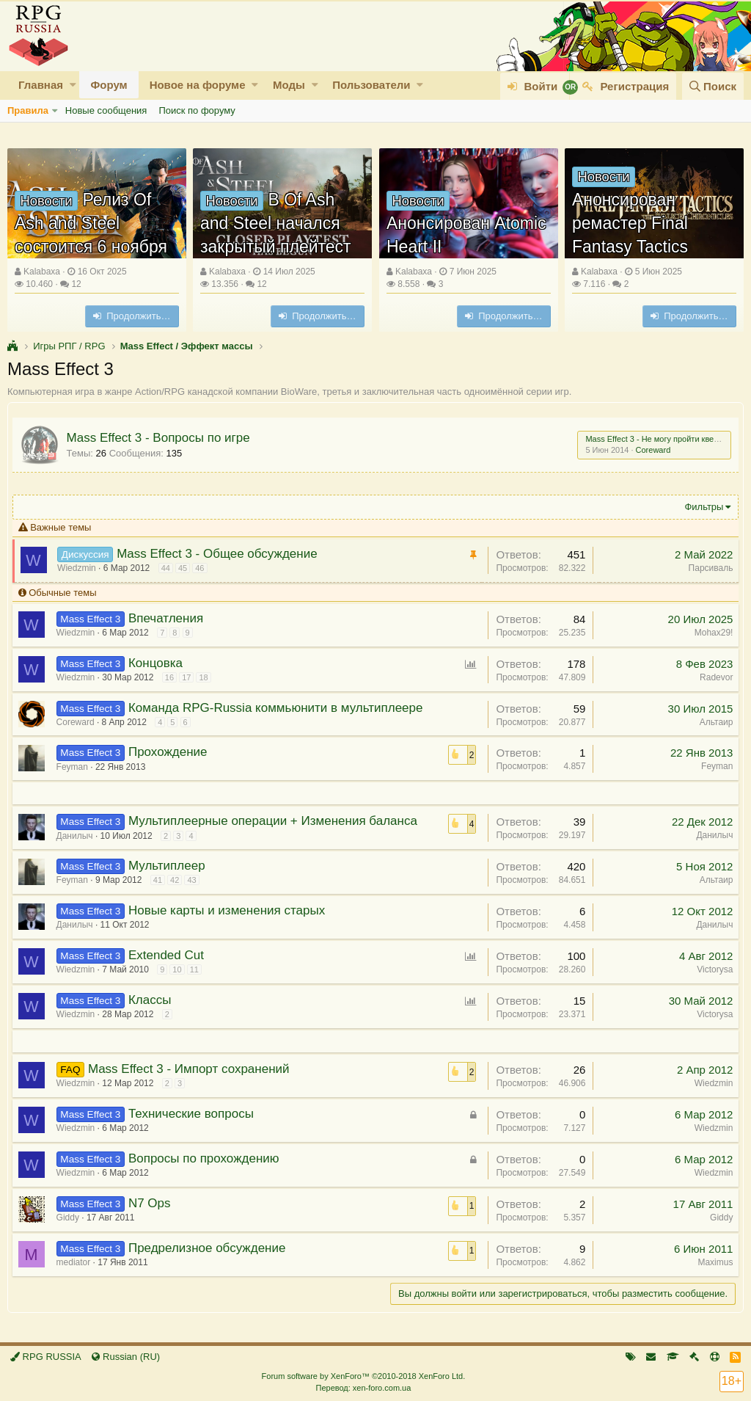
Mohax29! (710, 632)
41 (160, 880)
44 (168, 568)
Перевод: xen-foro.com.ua (363, 1387)
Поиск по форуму (196, 110)
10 (180, 969)
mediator (76, 1262)
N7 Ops (152, 1203)
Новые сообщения (106, 110)
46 (203, 568)
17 (190, 677)
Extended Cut (169, 955)
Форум (108, 85)
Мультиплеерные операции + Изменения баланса (275, 821)
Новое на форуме (198, 85)
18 (206, 677)
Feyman (75, 767)
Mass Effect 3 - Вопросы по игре (161, 438)
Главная (40, 85)
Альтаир (713, 722)
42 (178, 880)
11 (197, 969)
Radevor (713, 677)
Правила (27, 110)
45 (185, 568)
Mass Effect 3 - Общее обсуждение (220, 554)
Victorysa (712, 969)
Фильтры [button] (700, 506)
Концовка (158, 663)
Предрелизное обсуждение (210, 1248)
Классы (153, 1000)
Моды (289, 85)
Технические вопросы (194, 1114)
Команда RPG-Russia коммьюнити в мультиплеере (278, 708)
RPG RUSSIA (45, 1356)
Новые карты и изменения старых (229, 910)
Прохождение (170, 752)
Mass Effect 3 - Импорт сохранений (192, 1069)
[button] (73, 84)
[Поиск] (713, 86)
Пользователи (371, 85)
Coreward (649, 449)
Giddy (70, 1217)
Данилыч (77, 836)
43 (195, 880)
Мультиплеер (169, 866)
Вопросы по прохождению (206, 1158)
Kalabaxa (41, 271)
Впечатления (168, 618)
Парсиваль (707, 568)
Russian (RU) (126, 1356)
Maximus (712, 1262)
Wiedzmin (80, 568)
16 (172, 677)
